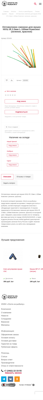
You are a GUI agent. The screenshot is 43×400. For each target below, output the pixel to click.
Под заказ (13, 145)
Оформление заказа (10, 335)
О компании (6, 313)
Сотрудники (6, 319)
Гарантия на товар (9, 344)
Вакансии (5, 322)
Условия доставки (8, 341)
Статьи (4, 357)
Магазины (5, 325)
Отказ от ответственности (12, 366)
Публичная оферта (9, 347)
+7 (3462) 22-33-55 (13, 371)
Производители (7, 363)
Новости (4, 316)
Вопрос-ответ (6, 360)
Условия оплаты (8, 338)
